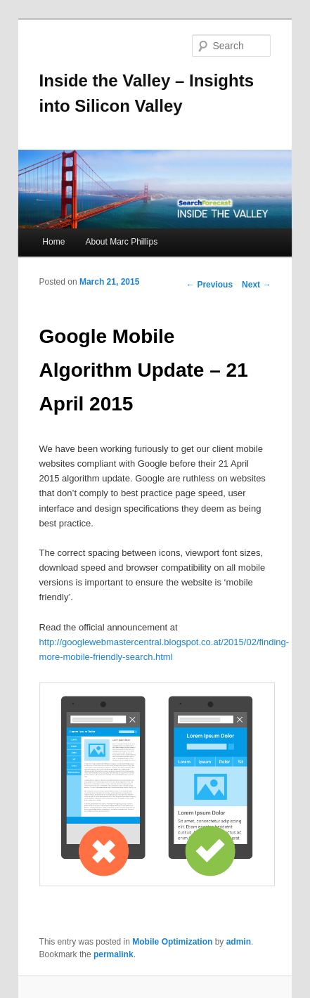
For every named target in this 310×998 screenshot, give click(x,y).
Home (53, 242)
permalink (113, 954)
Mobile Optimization (172, 942)
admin (238, 942)
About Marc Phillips (121, 242)
